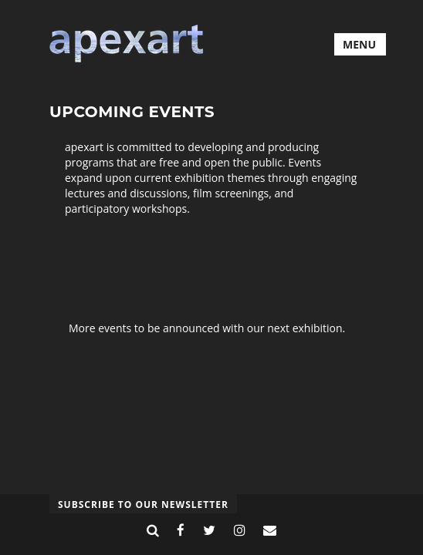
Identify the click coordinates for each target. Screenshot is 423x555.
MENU (359, 44)
